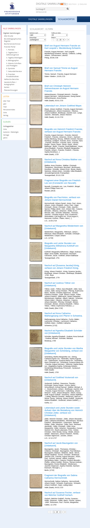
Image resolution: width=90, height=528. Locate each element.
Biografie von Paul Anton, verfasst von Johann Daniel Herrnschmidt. (62, 198)
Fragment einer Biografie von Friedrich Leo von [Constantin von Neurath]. (63, 181)
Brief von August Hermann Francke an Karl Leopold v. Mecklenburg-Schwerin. (63, 46)
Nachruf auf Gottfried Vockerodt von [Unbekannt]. (61, 378)
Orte (5, 112)
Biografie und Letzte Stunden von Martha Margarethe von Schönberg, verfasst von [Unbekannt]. (64, 351)
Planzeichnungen (11, 90)
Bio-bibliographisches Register (12, 40)
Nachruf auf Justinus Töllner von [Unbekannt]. (60, 284)
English (83, 4)
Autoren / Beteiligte (11, 132)
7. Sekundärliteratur (14, 71)
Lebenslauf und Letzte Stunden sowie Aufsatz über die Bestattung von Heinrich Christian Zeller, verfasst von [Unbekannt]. (64, 412)
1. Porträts (10, 50)
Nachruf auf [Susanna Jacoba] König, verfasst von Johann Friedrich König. (62, 266)
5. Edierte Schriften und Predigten (13, 64)
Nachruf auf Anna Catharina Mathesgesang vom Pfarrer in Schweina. (63, 314)
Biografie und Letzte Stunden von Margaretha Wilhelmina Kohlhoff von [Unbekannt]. (62, 245)
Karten (6, 87)
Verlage (6, 135)
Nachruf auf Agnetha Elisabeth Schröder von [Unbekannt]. (63, 331)
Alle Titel (6, 101)
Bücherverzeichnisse (12, 44)
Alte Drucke (8, 36)
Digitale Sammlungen (51, 3)
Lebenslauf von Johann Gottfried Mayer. (63, 106)
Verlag (5, 115)
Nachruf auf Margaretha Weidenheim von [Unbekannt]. (64, 227)
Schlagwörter (8, 126)
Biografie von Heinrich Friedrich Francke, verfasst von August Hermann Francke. (64, 130)
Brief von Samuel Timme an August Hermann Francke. (61, 69)
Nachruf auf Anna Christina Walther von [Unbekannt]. (63, 160)
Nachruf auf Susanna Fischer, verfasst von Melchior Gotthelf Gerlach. (62, 493)
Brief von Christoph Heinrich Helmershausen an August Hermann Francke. (62, 88)
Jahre (5, 138)
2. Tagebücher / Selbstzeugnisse (12, 53)
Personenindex (9, 109)
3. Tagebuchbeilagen (14, 58)
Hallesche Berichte (11, 79)
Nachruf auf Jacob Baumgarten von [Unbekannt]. (61, 444)
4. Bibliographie (12, 60)
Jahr (4, 104)
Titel (5, 107)
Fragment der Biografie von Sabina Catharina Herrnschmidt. (61, 476)
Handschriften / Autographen (10, 83)
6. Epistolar (10, 68)
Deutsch (73, 4)
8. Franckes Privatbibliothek (12, 75)
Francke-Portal (9, 47)
